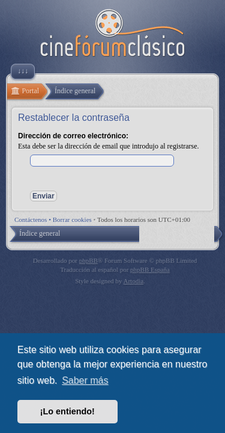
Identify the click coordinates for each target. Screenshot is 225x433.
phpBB (88, 260)
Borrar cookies (72, 219)
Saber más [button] (85, 380)
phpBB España (150, 269)
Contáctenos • (33, 219)
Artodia (134, 280)
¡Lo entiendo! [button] (67, 411)
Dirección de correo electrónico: (73, 136)
